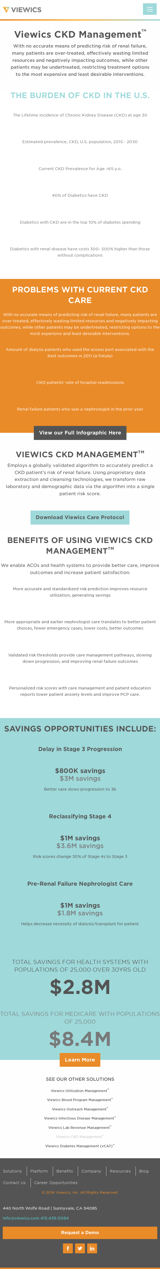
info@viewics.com (21, 1218)
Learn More (80, 1060)
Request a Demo (80, 1232)
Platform (39, 1171)
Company (91, 1171)
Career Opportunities (56, 1182)
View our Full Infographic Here (80, 433)
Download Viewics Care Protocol (80, 517)
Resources (120, 1171)
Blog (144, 1171)
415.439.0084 (54, 1218)
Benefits (64, 1171)
